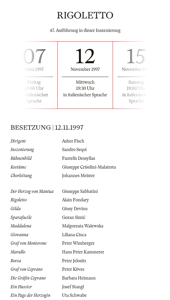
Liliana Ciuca (74, 234)
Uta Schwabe (74, 295)
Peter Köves (73, 269)
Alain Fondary (75, 200)
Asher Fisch (73, 141)
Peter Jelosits (74, 260)
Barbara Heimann (79, 278)
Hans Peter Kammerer (83, 252)
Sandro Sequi (74, 149)
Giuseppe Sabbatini (80, 191)
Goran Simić (73, 217)
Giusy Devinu (74, 208)
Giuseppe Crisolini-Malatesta (89, 167)
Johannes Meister (78, 175)
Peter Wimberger (78, 243)
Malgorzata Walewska (82, 226)
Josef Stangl (73, 286)
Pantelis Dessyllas (78, 158)
